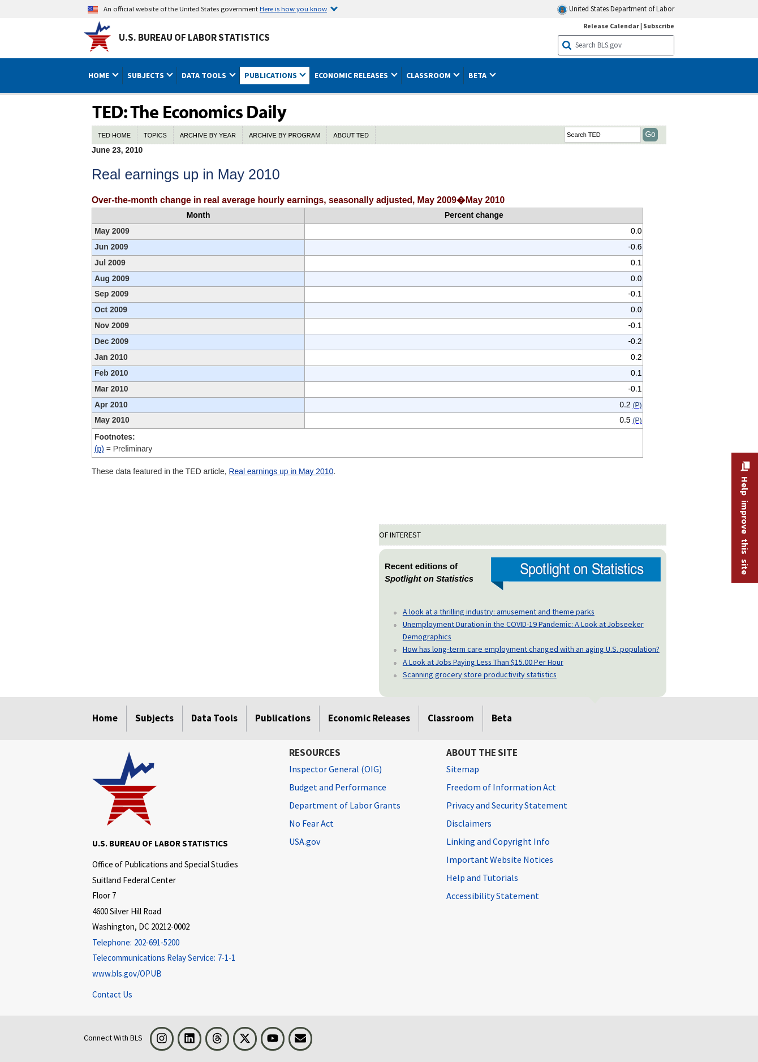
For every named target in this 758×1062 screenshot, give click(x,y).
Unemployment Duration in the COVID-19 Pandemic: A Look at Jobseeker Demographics (523, 630)
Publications (283, 718)
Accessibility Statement (492, 895)
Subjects (154, 718)
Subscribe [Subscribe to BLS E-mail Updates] (658, 26)
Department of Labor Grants (344, 805)
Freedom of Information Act (501, 787)
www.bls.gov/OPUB (127, 973)
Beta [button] (478, 75)
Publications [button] (271, 75)
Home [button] (99, 75)
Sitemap (462, 769)
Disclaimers (469, 823)
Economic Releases (369, 718)
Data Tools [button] (205, 75)
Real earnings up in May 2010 (281, 471)
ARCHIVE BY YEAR (208, 135)
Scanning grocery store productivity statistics (480, 674)
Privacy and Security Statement (506, 805)
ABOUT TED (351, 135)
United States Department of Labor (615, 9)
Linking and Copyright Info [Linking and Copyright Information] (498, 841)
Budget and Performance (337, 787)
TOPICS (155, 135)
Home (105, 718)
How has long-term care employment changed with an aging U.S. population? (531, 649)
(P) (99, 448)
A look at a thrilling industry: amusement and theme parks (499, 612)
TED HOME (114, 135)
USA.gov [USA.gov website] (304, 841)
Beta (502, 718)
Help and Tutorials (482, 877)
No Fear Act (311, 823)
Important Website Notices (499, 859)
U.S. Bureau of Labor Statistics (194, 37)
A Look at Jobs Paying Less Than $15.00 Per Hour (483, 662)
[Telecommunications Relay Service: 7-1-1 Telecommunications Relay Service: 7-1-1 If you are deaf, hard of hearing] (182, 958)
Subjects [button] (146, 75)
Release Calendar (611, 26)
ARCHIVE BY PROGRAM (284, 135)
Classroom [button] (429, 75)
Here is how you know (293, 8)
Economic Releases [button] (352, 75)
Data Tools (214, 718)
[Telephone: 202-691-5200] (182, 942)
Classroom (451, 718)
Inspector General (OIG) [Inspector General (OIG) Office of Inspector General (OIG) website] (335, 769)
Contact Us (112, 994)
